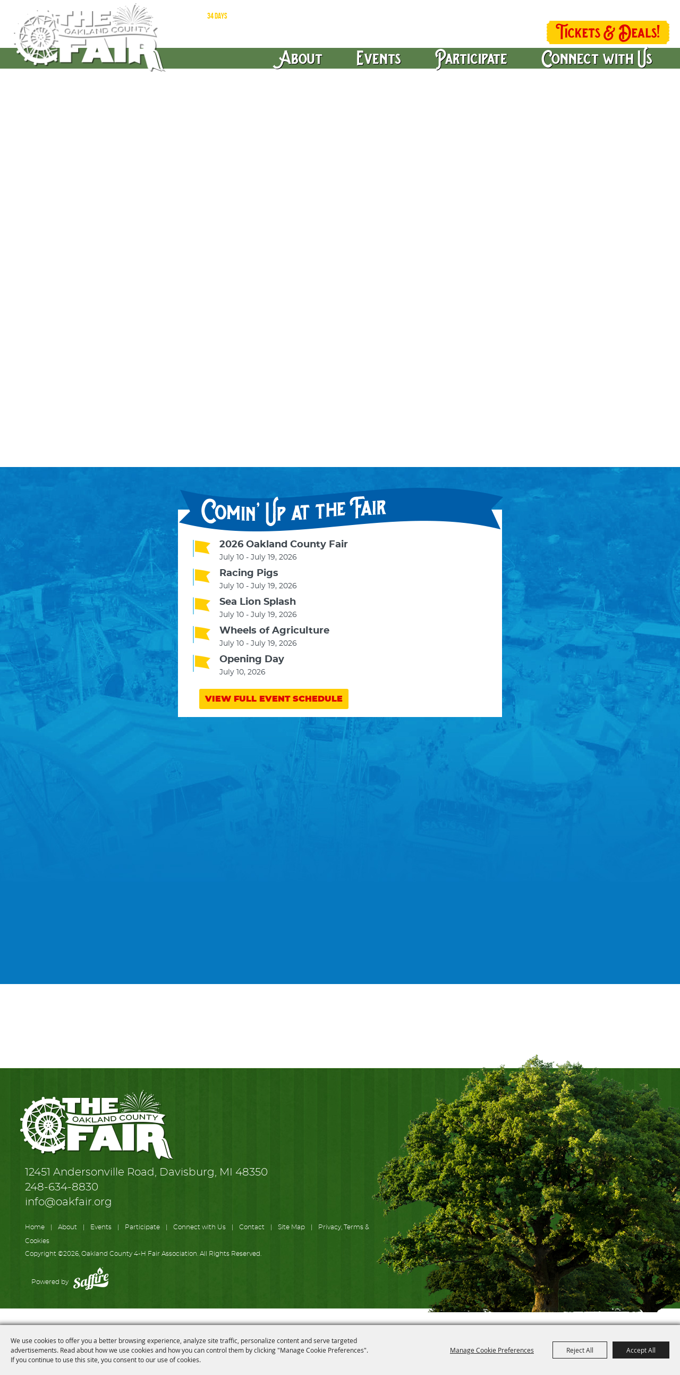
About (301, 57)
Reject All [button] (579, 1350)
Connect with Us (596, 57)
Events (378, 57)
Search (480, 33)
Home (35, 1227)
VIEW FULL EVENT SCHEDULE (274, 699)
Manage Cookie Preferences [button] (492, 1350)
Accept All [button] (641, 1350)
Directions (495, 10)
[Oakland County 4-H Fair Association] (88, 38)
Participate (471, 57)
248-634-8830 (61, 1187)
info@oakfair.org (68, 1202)
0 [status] (640, 12)
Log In (555, 11)
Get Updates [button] (512, 33)
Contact (252, 1227)
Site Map (291, 1227)
